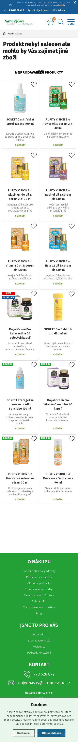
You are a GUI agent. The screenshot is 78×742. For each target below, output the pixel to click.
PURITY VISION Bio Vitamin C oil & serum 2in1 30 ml (20, 266)
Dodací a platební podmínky (39, 571)
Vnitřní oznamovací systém (39, 607)
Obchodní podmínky (39, 583)
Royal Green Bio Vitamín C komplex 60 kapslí (58, 404)
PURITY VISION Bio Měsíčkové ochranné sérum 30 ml (20, 478)
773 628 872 (44, 674)
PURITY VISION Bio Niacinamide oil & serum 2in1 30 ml (20, 195)
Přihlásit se (58, 10)
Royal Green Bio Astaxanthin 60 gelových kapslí (20, 333)
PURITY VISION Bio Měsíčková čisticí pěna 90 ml (58, 478)
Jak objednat (39, 634)
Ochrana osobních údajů (39, 589)
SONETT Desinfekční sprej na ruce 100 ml (20, 122)
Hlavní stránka (12, 33)
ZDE (62, 5)
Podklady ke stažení (39, 652)
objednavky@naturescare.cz (44, 683)
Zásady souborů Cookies (39, 595)
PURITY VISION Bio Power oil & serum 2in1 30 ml (58, 124)
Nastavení (23, 733)
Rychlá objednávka (38, 10)
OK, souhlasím (51, 733)
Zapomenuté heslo (39, 640)
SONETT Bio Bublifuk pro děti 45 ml (58, 331)
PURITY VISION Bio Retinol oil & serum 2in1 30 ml (58, 195)
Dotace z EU (39, 601)
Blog (39, 613)
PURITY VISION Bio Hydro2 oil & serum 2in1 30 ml (58, 266)
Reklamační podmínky (39, 577)
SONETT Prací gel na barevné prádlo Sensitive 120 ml (20, 404)
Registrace (39, 646)
